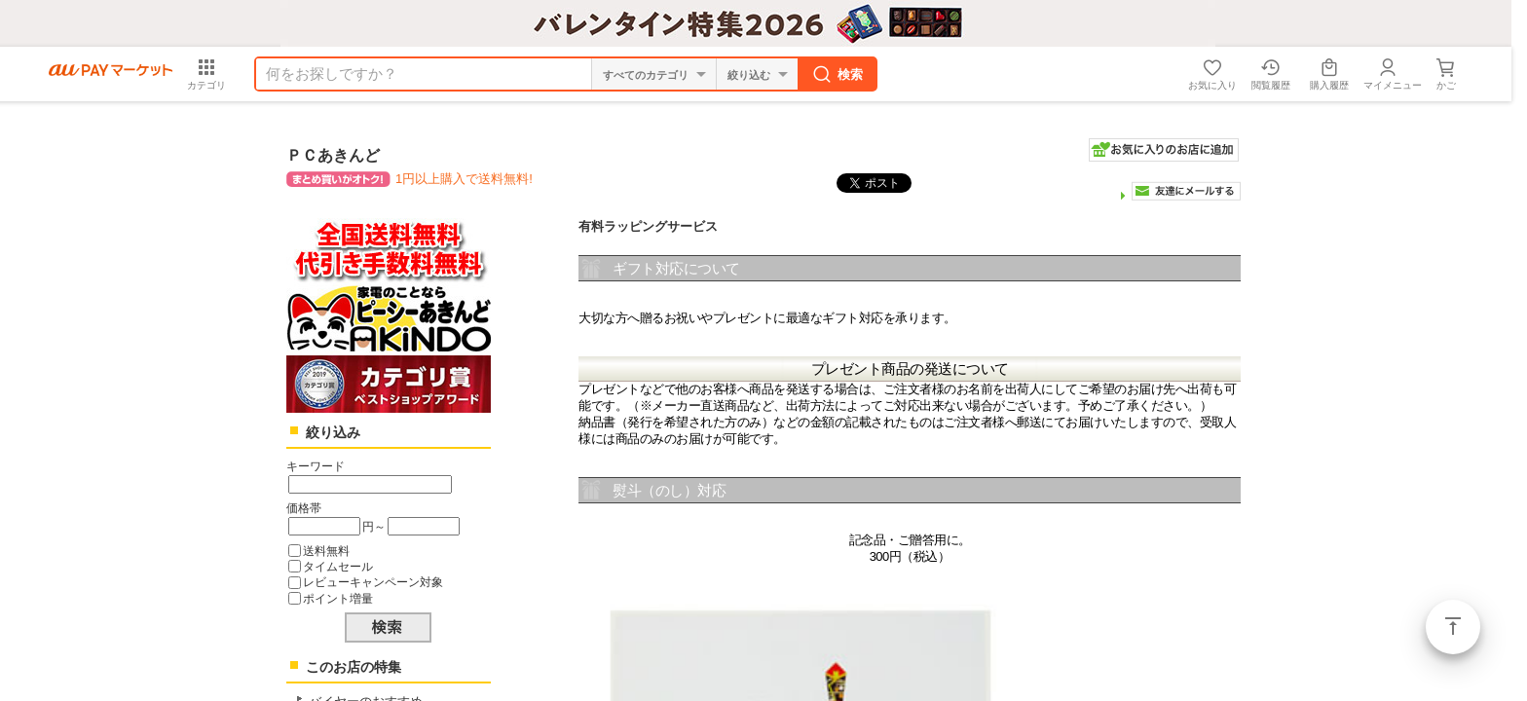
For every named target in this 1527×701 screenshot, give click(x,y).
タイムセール (338, 566)
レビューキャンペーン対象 (373, 581)
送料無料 (326, 550)
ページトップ (1453, 627)
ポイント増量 (338, 598)
